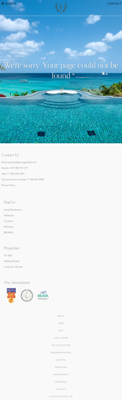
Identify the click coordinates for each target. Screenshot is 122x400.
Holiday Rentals (11, 261)
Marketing (61, 367)
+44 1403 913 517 (18, 168)
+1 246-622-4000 (35, 179)
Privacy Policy (8, 185)
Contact (115, 3)
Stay (61, 330)
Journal (61, 359)
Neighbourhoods (61, 352)
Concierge (61, 381)
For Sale (8, 255)
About (61, 315)
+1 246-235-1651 (16, 173)
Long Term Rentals (13, 266)
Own (61, 323)
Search (9, 3)
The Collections (61, 345)
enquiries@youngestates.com (22, 162)
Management (61, 374)
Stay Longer (61, 337)
